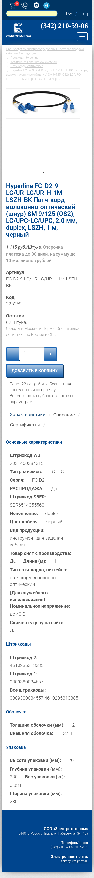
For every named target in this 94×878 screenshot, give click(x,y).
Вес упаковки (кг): (45, 777)
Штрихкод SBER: (28, 497)
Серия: (17, 480)
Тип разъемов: (26, 471)
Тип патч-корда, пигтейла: (38, 570)
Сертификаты (25, 425)
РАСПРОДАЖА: (27, 488)
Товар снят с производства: (40, 553)
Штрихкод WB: (26, 455)
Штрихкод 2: (24, 657)
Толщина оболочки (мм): (37, 725)
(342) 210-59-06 (64, 26)
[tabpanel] (43, 131)
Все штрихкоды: (28, 690)
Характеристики (28, 414)
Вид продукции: (27, 530)
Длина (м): (34, 561)
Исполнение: (24, 513)
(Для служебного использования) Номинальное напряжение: (40, 599)
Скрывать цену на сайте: (37, 622)
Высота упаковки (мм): (35, 760)
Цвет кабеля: (24, 522)
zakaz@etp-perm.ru (74, 861)
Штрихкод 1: (24, 674)
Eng (84, 13)
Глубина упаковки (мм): (36, 769)
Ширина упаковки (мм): (36, 793)
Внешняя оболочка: (31, 733)
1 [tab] (43, 179)
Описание (64, 415)
